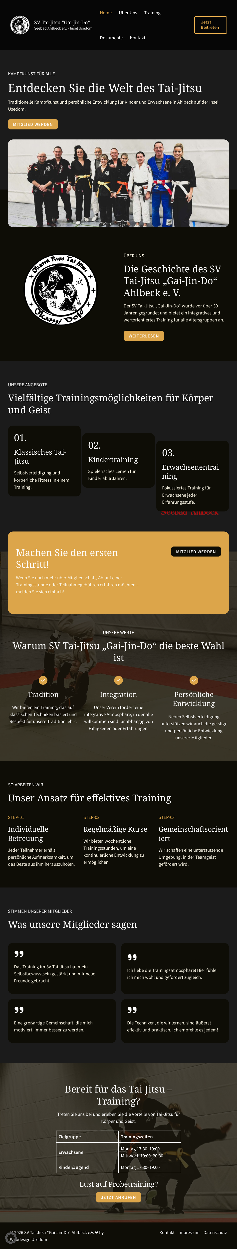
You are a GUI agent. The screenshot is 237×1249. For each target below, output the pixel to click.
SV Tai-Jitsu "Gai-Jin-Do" (62, 22)
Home (103, 12)
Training (144, 12)
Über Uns (122, 12)
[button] (209, 25)
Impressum (189, 1232)
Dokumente (168, 12)
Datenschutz (215, 1232)
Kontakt (105, 37)
